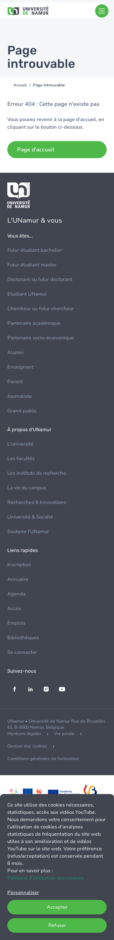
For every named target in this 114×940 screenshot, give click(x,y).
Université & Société (30, 517)
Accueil (20, 85)
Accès (14, 608)
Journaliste (19, 396)
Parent (15, 381)
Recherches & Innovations (36, 502)
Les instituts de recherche (36, 473)
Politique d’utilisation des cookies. (45, 878)
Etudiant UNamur (27, 294)
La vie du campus (26, 487)
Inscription (19, 564)
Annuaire (17, 579)
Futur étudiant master (32, 265)
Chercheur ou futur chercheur (40, 308)
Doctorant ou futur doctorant (39, 279)
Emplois (16, 623)
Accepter (57, 907)
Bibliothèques (23, 637)
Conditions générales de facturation (43, 758)
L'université (20, 444)
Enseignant (20, 367)
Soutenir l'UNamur (28, 531)
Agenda (16, 594)
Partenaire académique (33, 323)
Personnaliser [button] (23, 892)
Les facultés (21, 458)
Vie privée (64, 734)
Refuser (57, 925)
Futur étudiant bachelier (34, 250)
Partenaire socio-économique (40, 338)
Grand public (22, 411)
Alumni (15, 352)
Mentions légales (24, 734)
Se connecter (22, 652)
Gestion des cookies (27, 746)
